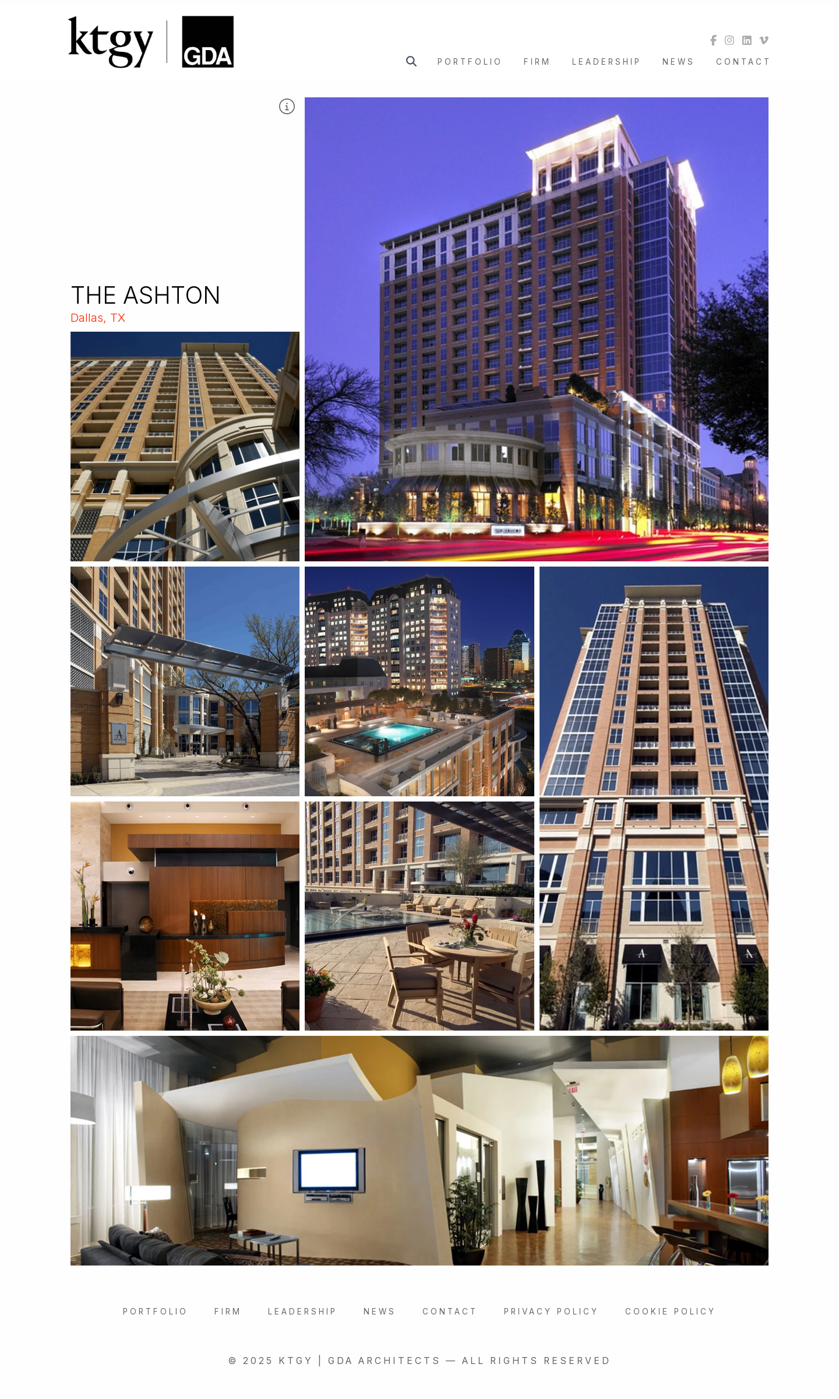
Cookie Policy (670, 1311)
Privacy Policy (551, 1311)
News (678, 61)
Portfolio (470, 61)
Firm (537, 61)
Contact (743, 61)
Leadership (606, 61)
